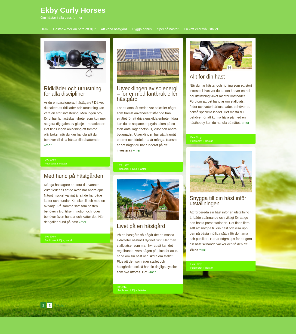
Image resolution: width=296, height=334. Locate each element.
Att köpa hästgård (114, 29)
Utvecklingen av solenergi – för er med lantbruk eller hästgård (147, 93)
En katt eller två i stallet (201, 29)
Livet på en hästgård (141, 226)
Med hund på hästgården (73, 176)
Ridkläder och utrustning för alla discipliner (72, 91)
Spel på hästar (168, 29)
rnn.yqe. (122, 286)
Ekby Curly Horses (73, 10)
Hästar (63, 163)
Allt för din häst (207, 77)
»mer (48, 145)
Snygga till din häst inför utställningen (218, 200)
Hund (68, 240)
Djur (134, 168)
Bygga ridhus (142, 29)
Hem (44, 29)
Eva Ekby (50, 159)
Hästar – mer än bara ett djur (74, 29)
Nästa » (61, 305)
